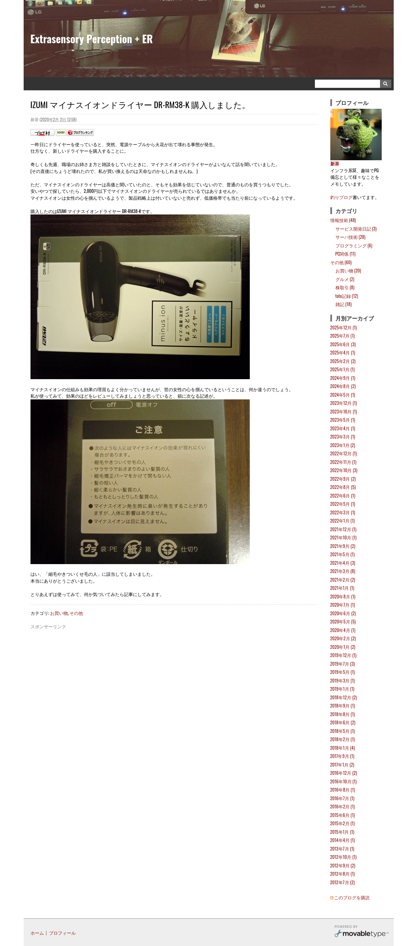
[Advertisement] (174, 645)
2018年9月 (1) (342, 705)
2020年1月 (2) (342, 646)
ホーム (37, 932)
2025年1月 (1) (342, 369)
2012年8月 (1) (342, 873)
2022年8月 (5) (343, 486)
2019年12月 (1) (343, 655)
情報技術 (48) (343, 220)
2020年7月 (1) (342, 604)
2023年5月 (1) (342, 419)
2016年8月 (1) (342, 789)
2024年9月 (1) (342, 377)
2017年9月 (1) (342, 755)
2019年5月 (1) (342, 671)
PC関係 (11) (345, 253)
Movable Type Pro (361, 932)
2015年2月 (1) (342, 823)
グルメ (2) (344, 279)
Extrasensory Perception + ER (91, 38)
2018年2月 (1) (342, 739)
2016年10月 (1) (343, 781)
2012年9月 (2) (342, 865)
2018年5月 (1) (342, 730)
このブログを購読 (352, 897)
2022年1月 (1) (342, 520)
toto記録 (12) (346, 295)
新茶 (334, 163)
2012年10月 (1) (343, 856)
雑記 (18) (343, 304)
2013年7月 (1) (342, 848)
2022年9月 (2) (343, 478)
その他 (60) (341, 262)
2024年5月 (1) (342, 394)
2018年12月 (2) (343, 697)
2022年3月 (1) (342, 512)
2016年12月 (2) (343, 772)
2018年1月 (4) (342, 747)
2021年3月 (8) (342, 571)
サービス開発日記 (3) (356, 228)
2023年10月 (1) (343, 411)
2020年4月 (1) (342, 630)
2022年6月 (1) (342, 495)
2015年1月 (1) (342, 831)
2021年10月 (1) (343, 537)
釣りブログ (341, 197)
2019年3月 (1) (342, 680)
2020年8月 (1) (343, 596)
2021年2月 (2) (342, 579)
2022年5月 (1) (342, 503)
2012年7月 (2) (342, 882)
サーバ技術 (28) (350, 236)
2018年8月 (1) (342, 714)
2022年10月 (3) (343, 470)
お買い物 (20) (348, 270)
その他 (76, 612)
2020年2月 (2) (343, 638)
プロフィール (62, 932)
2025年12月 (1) (343, 327)
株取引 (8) (345, 287)
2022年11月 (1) (343, 461)
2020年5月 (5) (343, 621)
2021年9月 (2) (342, 545)
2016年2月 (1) (342, 806)
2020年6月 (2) (343, 613)
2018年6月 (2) (342, 722)
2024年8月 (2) (343, 386)
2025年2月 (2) (343, 361)
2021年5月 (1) (342, 554)
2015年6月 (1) (342, 814)
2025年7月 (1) (342, 335)
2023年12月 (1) (343, 402)
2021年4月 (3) (342, 562)
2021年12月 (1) (343, 529)
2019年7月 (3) (342, 663)
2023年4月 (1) (342, 428)
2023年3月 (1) (342, 436)
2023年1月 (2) (342, 445)
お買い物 (59, 612)
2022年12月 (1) (343, 453)
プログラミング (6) (353, 245)
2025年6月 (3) (343, 344)
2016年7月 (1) (342, 798)
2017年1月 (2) (342, 764)
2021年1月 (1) (342, 587)
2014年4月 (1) (342, 840)
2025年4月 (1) (342, 352)
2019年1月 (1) (342, 688)
